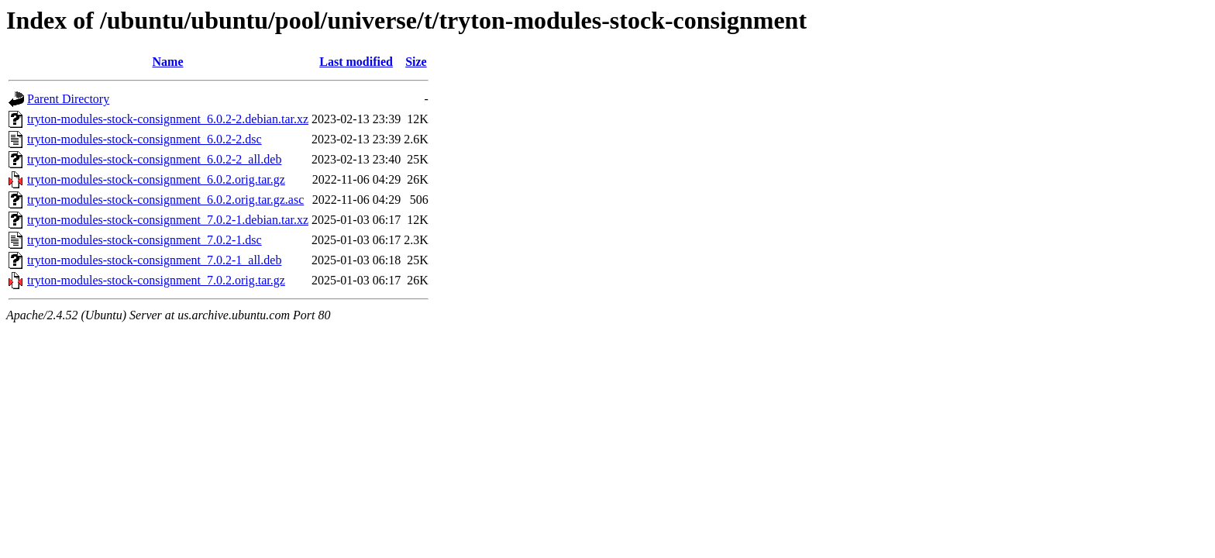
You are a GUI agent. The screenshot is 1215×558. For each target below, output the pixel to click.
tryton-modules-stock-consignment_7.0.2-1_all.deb (154, 260)
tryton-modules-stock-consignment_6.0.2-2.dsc (144, 139)
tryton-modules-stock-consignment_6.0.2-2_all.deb (154, 159)
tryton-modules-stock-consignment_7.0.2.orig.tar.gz (156, 280)
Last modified (356, 61)
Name (168, 61)
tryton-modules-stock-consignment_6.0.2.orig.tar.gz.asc (165, 199)
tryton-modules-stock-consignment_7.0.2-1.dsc (144, 239)
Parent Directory (68, 98)
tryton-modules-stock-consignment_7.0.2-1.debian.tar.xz (167, 219)
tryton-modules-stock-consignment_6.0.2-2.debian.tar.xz (167, 119)
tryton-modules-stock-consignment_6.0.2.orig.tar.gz (156, 179)
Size (416, 61)
